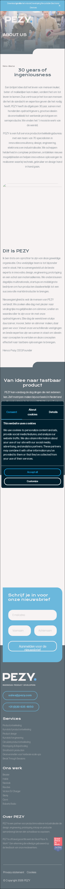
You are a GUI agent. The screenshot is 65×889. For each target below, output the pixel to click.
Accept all (32, 472)
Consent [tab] (11, 412)
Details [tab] (53, 412)
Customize (32, 481)
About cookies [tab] (32, 412)
